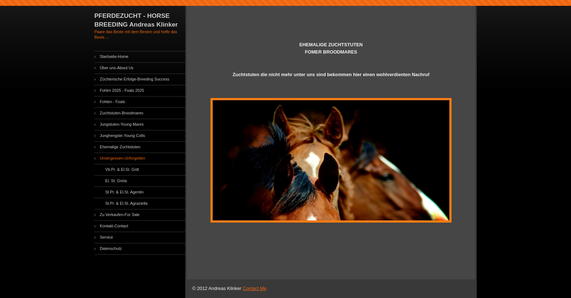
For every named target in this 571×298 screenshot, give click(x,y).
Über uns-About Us (116, 68)
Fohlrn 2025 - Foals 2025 (122, 90)
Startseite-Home (114, 56)
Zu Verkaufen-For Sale (119, 214)
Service (106, 237)
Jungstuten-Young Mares (122, 124)
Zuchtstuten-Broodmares (121, 113)
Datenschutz (111, 248)
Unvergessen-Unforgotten (122, 158)
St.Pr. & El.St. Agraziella (126, 203)
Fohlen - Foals (112, 101)
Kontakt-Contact (114, 226)
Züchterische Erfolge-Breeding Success (134, 79)
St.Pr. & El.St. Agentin (124, 192)
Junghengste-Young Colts (122, 135)
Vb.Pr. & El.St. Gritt (122, 169)
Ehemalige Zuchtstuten (120, 147)
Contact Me (254, 288)
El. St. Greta (116, 181)
